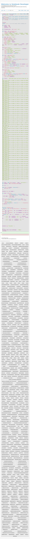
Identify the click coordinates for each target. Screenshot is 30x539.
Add (2, 10)
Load (28, 10)
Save (25, 10)
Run (4, 10)
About (22, 10)
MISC (3, 243)
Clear (19, 10)
